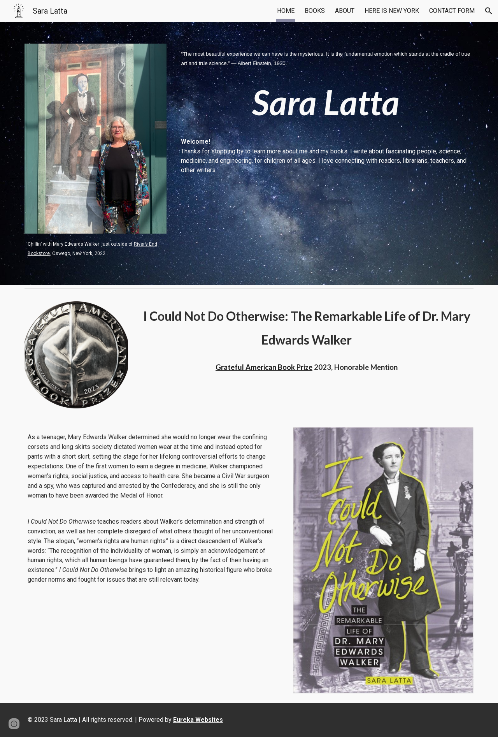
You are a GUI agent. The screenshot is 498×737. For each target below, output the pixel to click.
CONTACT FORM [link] (452, 10)
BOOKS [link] (315, 10)
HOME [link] (286, 10)
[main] (96, 248)
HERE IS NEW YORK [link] (392, 10)
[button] (488, 11)
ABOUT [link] (344, 10)
